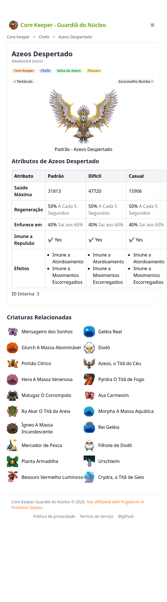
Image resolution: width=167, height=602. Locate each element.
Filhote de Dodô (108, 445)
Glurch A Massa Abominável (44, 347)
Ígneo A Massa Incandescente (30, 428)
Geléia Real (103, 331)
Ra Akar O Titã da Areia (38, 411)
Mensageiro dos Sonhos (40, 331)
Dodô (97, 347)
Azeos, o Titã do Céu (112, 363)
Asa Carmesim (106, 395)
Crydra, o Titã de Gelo (114, 477)
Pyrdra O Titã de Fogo (114, 379)
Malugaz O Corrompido (39, 395)
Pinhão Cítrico (29, 363)
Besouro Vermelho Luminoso (45, 477)
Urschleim (102, 461)
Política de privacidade (54, 516)
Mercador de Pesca (34, 445)
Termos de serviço (96, 516)
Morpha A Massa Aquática (119, 411)
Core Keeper (18, 37)
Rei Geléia (101, 427)
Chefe (44, 37)
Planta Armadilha (32, 461)
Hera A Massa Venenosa (40, 379)
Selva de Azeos (69, 71)
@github (126, 516)
